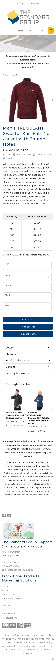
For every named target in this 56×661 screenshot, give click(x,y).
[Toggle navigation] (4, 31)
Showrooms (8, 613)
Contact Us (8, 594)
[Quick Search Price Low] (31, 30)
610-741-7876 (11, 562)
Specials (6, 605)
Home (5, 586)
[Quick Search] (19, 30)
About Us (7, 590)
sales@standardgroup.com (17, 569)
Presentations (9, 617)
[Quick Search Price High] (42, 30)
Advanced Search (12, 598)
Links (5, 609)
